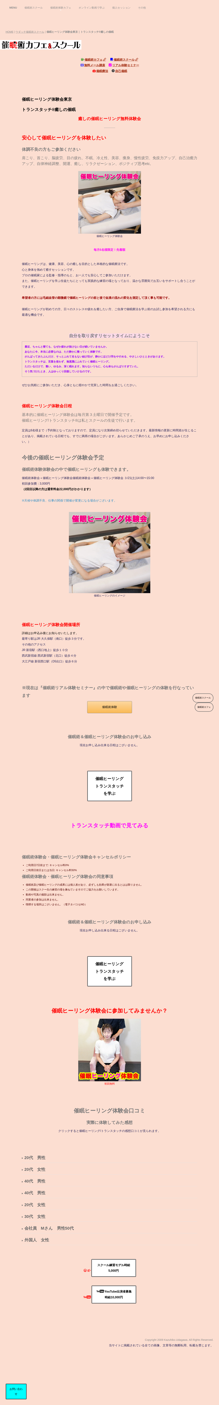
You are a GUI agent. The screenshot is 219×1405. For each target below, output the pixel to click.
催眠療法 (102, 71)
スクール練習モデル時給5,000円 (113, 1268)
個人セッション (121, 7)
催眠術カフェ (95, 59)
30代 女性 (34, 1216)
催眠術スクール (33, 7)
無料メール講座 (94, 65)
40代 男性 (34, 1181)
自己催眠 (121, 71)
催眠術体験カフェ (60, 7)
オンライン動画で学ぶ (92, 7)
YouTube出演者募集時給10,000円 (114, 1294)
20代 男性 (34, 1157)
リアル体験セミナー (125, 65)
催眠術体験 (109, 707)
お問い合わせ (16, 1392)
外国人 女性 (36, 1240)
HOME (9, 31)
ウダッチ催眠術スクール (29, 31)
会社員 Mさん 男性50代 (49, 1228)
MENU (13, 7)
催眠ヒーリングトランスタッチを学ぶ (109, 786)
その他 (142, 7)
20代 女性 (34, 1169)
